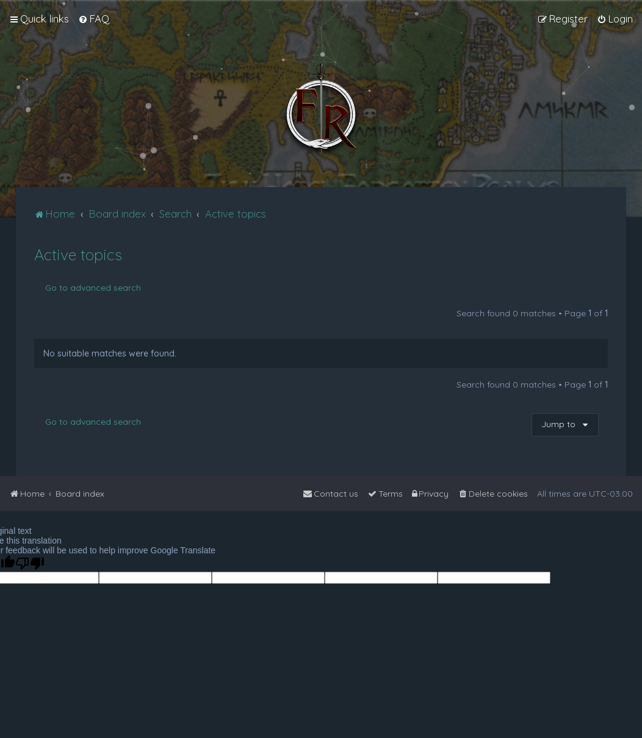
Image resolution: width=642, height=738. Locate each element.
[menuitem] (93, 18)
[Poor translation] (30, 563)
